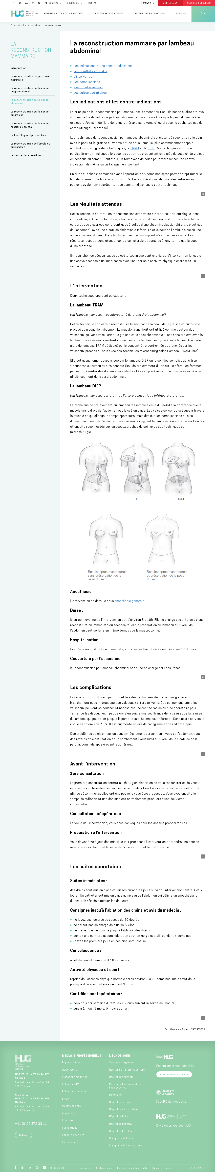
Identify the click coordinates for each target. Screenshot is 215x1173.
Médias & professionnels (81, 1057)
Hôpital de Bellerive (121, 1125)
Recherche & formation (150, 14)
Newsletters (69, 1071)
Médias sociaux (71, 1107)
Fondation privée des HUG (175, 1067)
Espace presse (71, 1064)
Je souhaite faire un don (174, 1076)
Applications (70, 1114)
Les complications (87, 83)
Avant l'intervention (88, 88)
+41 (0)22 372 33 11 (31, 1125)
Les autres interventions (26, 157)
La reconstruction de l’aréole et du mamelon (30, 147)
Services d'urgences (121, 1064)
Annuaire (85, 1169)
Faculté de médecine (171, 1103)
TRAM (134, 149)
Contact (23, 1136)
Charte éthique (103, 1169)
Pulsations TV (70, 1085)
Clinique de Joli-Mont (122, 1139)
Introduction (18, 69)
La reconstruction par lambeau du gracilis (30, 115)
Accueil (15, 26)
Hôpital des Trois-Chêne (123, 1110)
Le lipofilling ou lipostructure (29, 136)
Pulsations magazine (75, 1078)
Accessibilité (57, 1169)
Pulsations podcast (74, 1093)
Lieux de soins (120, 1057)
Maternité (115, 1096)
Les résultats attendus (90, 72)
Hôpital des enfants (121, 1078)
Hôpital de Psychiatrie (122, 1132)
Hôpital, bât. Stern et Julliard (127, 1071)
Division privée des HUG (173, 1127)
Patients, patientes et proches (64, 14)
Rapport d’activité (73, 1136)
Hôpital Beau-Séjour (121, 1103)
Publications (69, 1129)
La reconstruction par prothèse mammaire (30, 79)
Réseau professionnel (109, 14)
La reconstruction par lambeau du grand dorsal (30, 91)
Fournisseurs (70, 1143)
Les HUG (181, 14)
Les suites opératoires (90, 94)
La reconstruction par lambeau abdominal (30, 103)
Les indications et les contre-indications (103, 67)
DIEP (150, 149)
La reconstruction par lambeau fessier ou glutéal (30, 126)
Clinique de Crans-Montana (125, 1147)
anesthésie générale (129, 602)
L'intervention (84, 78)
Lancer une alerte (163, 1169)
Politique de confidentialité (132, 1169)
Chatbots (68, 1122)
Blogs (65, 1100)
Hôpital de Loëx (118, 1118)
